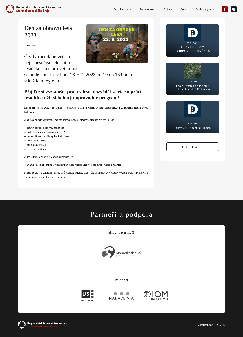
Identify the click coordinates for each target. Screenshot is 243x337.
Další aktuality (192, 147)
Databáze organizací (205, 9)
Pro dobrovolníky (122, 9)
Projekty (168, 9)
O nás (184, 9)
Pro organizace (147, 9)
